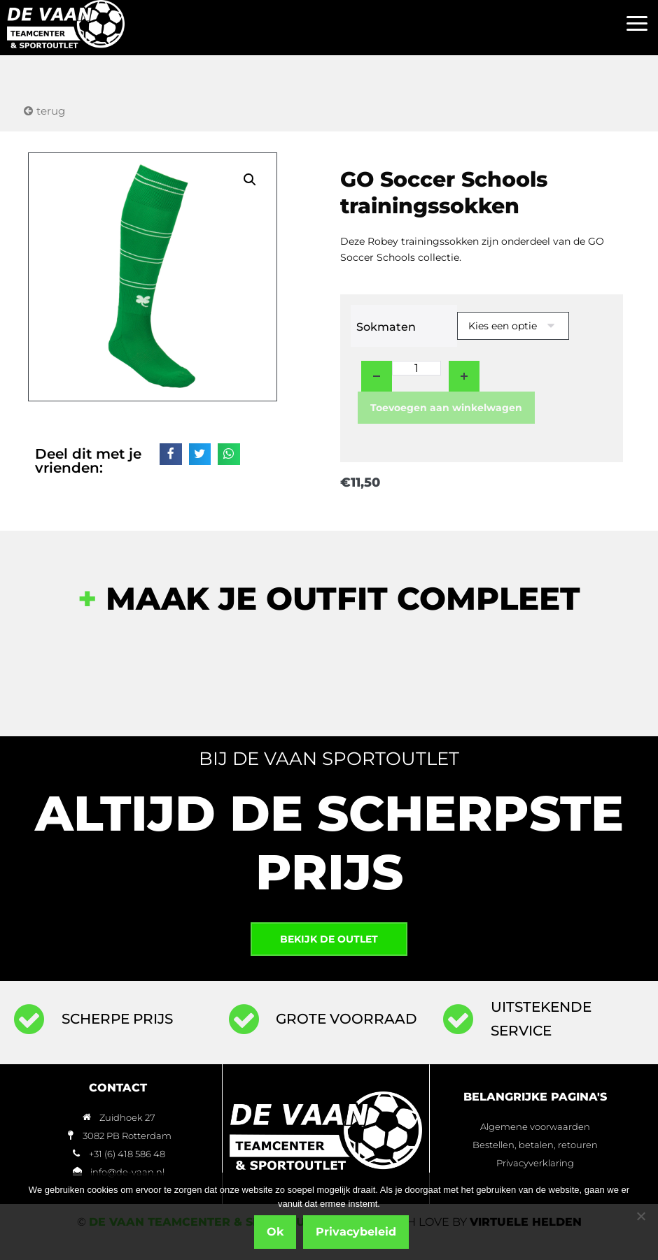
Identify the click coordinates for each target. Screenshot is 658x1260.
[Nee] (641, 1217)
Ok (276, 1232)
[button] (636, 24)
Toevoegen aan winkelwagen (446, 407)
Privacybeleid (357, 1232)
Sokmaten (386, 327)
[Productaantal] (416, 368)
